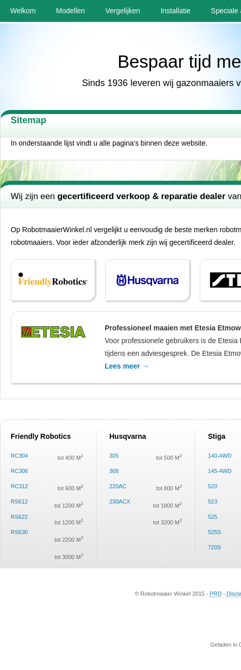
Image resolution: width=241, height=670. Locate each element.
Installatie (176, 11)
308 (113, 471)
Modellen (70, 11)
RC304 (19, 456)
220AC (118, 486)
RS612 (19, 501)
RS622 (19, 517)
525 (212, 517)
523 (212, 501)
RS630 (19, 532)
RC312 (19, 486)
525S (214, 532)
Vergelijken (122, 11)
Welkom (23, 11)
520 (212, 486)
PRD (215, 594)
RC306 (19, 471)
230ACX (119, 501)
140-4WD (219, 456)
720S (214, 547)
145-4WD (219, 471)
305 (113, 456)
